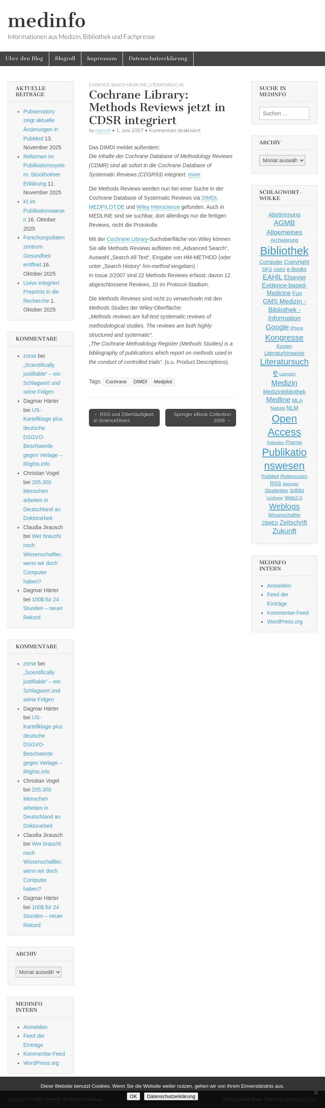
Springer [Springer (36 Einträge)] (291, 483)
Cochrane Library (127, 239)
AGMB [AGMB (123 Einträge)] (284, 223)
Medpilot (163, 381)
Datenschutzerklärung (158, 58)
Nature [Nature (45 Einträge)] (277, 408)
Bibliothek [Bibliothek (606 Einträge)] (284, 250)
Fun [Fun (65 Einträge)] (297, 293)
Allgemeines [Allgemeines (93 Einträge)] (284, 232)
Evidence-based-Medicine (118, 84)
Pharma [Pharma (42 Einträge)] (294, 442)
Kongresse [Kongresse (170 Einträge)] (284, 337)
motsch (103, 130)
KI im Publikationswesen (44, 211)
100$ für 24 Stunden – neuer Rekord (43, 608)
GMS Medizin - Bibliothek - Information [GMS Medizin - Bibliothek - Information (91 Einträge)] (284, 310)
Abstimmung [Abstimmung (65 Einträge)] (284, 214)
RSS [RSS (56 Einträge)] (275, 483)
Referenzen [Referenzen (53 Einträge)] (293, 476)
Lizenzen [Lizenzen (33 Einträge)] (287, 373)
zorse (29, 356)
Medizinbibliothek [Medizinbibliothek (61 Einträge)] (284, 392)
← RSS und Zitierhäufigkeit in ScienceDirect (124, 417)
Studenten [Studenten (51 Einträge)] (276, 490)
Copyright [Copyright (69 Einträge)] (296, 261)
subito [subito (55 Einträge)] (297, 490)
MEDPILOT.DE (107, 207)
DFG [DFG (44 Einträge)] (267, 269)
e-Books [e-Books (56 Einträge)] (297, 269)
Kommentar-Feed (44, 1054)
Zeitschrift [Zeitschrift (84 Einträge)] (293, 522)
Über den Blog (24, 58)
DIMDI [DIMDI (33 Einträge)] (279, 269)
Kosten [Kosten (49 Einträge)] (284, 346)
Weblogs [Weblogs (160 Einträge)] (284, 506)
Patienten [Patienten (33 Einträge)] (275, 442)
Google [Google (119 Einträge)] (277, 327)
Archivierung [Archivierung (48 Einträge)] (284, 240)
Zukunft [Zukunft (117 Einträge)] (284, 531)
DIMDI (209, 198)
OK (133, 1096)
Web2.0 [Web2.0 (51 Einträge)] (293, 498)
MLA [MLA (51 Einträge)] (297, 400)
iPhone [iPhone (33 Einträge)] (296, 328)
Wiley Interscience (158, 207)
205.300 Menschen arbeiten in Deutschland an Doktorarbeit (41, 500)
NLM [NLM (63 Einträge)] (292, 408)
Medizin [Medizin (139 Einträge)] (284, 383)
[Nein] (315, 1092)
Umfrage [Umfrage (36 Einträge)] (275, 498)
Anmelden (35, 1027)
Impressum (102, 58)
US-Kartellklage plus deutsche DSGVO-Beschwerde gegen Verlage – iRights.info (43, 437)
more (194, 174)
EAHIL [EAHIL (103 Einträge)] (273, 277)
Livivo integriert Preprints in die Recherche (41, 292)
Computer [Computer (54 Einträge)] (271, 262)
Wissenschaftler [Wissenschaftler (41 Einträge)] (284, 515)
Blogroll (65, 58)
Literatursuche (166, 84)
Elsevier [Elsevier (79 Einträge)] (295, 277)
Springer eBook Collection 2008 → (202, 417)
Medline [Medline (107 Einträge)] (278, 400)
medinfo (47, 20)
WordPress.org (41, 1063)
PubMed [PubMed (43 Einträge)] (270, 476)
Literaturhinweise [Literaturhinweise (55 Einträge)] (284, 353)
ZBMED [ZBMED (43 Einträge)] (270, 523)
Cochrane (116, 381)
